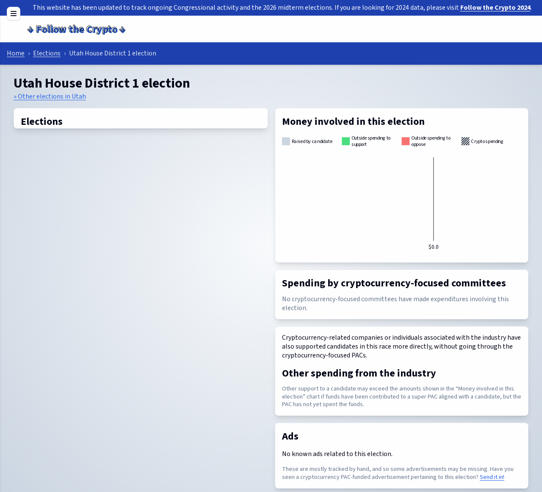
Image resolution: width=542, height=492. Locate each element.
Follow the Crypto (76, 29)
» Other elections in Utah (50, 96)
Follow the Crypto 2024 (495, 7)
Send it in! (492, 477)
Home (16, 53)
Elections (47, 53)
